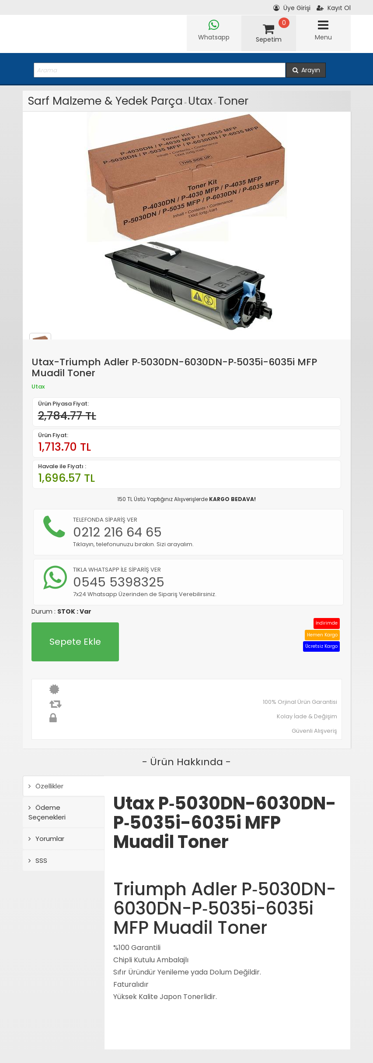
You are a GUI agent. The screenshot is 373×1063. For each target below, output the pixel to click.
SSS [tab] (37, 860)
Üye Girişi (291, 8)
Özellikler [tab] (45, 786)
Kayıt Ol (334, 8)
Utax (200, 101)
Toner (233, 101)
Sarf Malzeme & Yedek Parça (105, 101)
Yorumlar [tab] (46, 838)
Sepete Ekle (75, 642)
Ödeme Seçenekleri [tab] (47, 812)
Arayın (306, 70)
